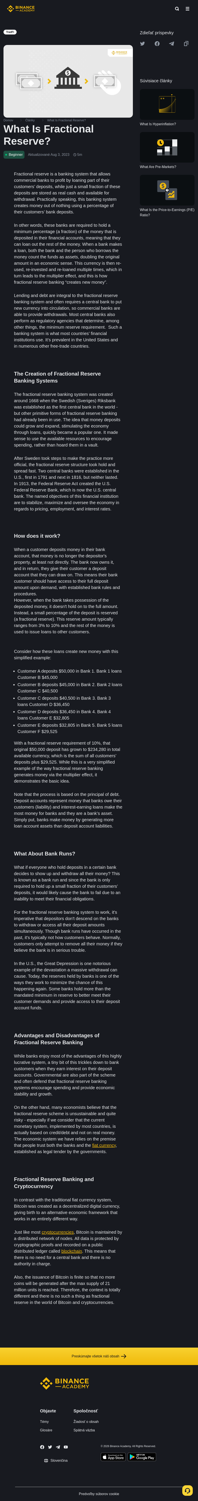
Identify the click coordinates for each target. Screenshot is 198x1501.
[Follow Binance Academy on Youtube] (66, 1447)
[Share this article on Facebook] (157, 43)
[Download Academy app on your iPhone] (113, 1457)
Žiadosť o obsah (86, 1422)
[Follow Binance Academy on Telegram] (58, 1447)
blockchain (71, 1251)
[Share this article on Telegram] (171, 43)
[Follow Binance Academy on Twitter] (50, 1447)
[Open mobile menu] (187, 9)
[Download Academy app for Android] (142, 1457)
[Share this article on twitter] (142, 43)
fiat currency (104, 1145)
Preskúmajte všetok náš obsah (99, 1356)
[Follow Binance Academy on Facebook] (42, 1447)
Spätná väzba (84, 1430)
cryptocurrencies (58, 1232)
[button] (187, 8)
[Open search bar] (176, 9)
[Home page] (21, 8)
